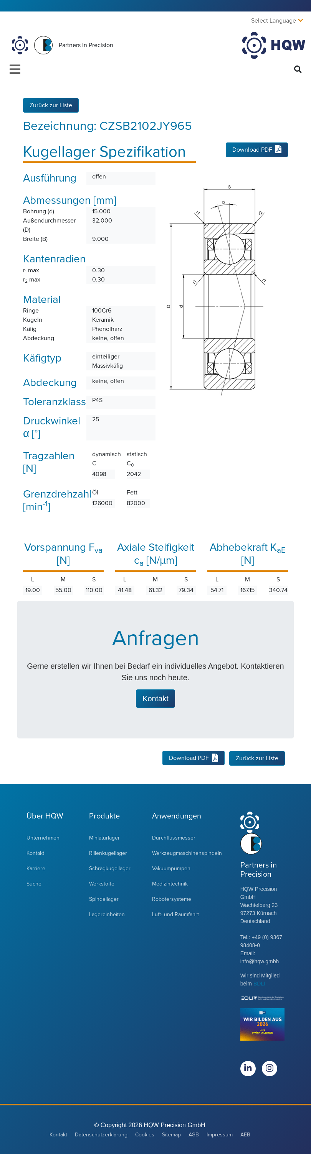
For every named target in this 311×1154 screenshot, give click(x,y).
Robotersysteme (171, 898)
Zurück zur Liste (51, 105)
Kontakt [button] (155, 698)
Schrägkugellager (110, 868)
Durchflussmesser (173, 837)
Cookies (144, 1134)
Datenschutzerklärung (101, 1134)
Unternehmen (43, 837)
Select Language (273, 21)
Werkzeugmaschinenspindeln (187, 853)
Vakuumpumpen (171, 868)
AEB (245, 1134)
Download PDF (256, 150)
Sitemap (171, 1134)
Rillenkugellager (108, 853)
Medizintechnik (170, 883)
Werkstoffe (101, 883)
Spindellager (104, 898)
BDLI (259, 983)
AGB (194, 1134)
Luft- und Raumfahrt (175, 914)
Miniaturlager (104, 837)
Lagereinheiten (107, 914)
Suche (33, 883)
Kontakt (35, 853)
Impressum (220, 1134)
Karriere (35, 868)
